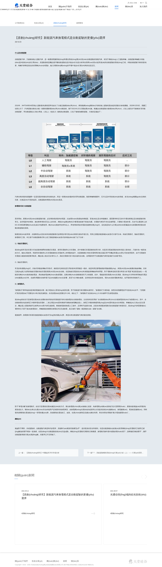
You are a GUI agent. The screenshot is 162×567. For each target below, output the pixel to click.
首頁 (50, 6)
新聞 (116, 6)
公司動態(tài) (19, 23)
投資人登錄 (133, 3)
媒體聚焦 (79, 23)
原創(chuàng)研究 (60, 23)
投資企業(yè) (83, 6)
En (141, 3)
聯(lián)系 (129, 6)
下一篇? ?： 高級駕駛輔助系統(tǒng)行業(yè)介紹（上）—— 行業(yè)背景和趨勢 (115, 455)
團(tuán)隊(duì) (102, 6)
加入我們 (143, 6)
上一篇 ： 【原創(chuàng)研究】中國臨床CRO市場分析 (38, 453)
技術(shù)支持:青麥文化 (86, 536)
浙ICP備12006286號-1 (70, 536)
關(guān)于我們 (65, 6)
